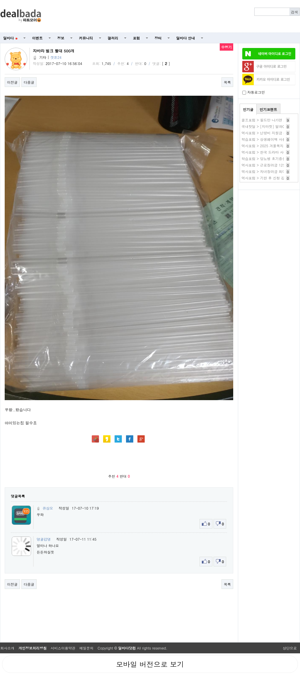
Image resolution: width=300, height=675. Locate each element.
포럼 (136, 37)
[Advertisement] (173, 16)
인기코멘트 (268, 109)
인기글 (248, 109)
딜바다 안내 (185, 37)
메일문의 (86, 647)
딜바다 (10, 37)
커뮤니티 (86, 37)
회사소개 (7, 647)
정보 (60, 37)
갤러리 (113, 37)
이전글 (12, 82)
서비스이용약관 (63, 647)
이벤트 (37, 37)
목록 (227, 82)
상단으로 (290, 647)
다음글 (29, 82)
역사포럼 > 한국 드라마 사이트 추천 (270, 152)
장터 (158, 37)
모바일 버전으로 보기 (150, 664)
